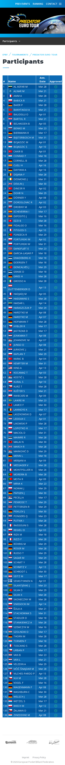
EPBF (5, 54)
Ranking (38, 3)
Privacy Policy (39, 757)
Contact (51, 3)
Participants (10, 41)
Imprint (25, 757)
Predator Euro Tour (45, 54)
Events (22, 4)
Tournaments (20, 54)
